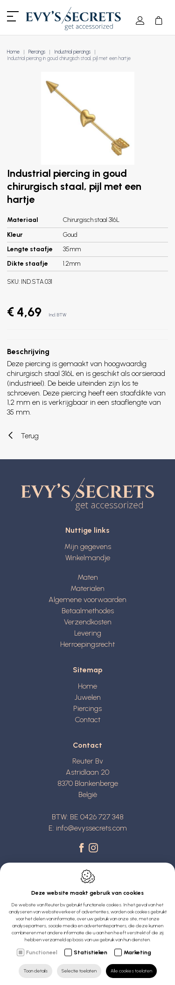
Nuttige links (87, 530)
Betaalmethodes (88, 610)
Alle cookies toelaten (131, 971)
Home (13, 52)
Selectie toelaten (79, 971)
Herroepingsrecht (87, 644)
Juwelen (88, 697)
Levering (87, 633)
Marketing (137, 952)
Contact (87, 719)
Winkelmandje (87, 557)
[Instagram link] (93, 848)
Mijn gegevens (87, 546)
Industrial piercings (72, 52)
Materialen (87, 588)
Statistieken (90, 952)
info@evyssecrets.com (91, 828)
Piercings (36, 52)
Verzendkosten (88, 621)
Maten (87, 577)
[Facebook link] (83, 848)
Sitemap (88, 669)
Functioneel (41, 952)
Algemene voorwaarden (87, 599)
